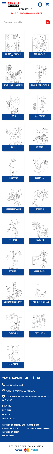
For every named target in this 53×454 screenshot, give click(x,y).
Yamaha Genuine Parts (13, 425)
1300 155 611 (14, 384)
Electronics (33, 425)
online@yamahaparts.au (20, 390)
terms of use (8, 419)
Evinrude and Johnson (38, 428)
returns (6, 410)
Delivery (6, 406)
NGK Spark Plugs (10, 428)
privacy (6, 414)
